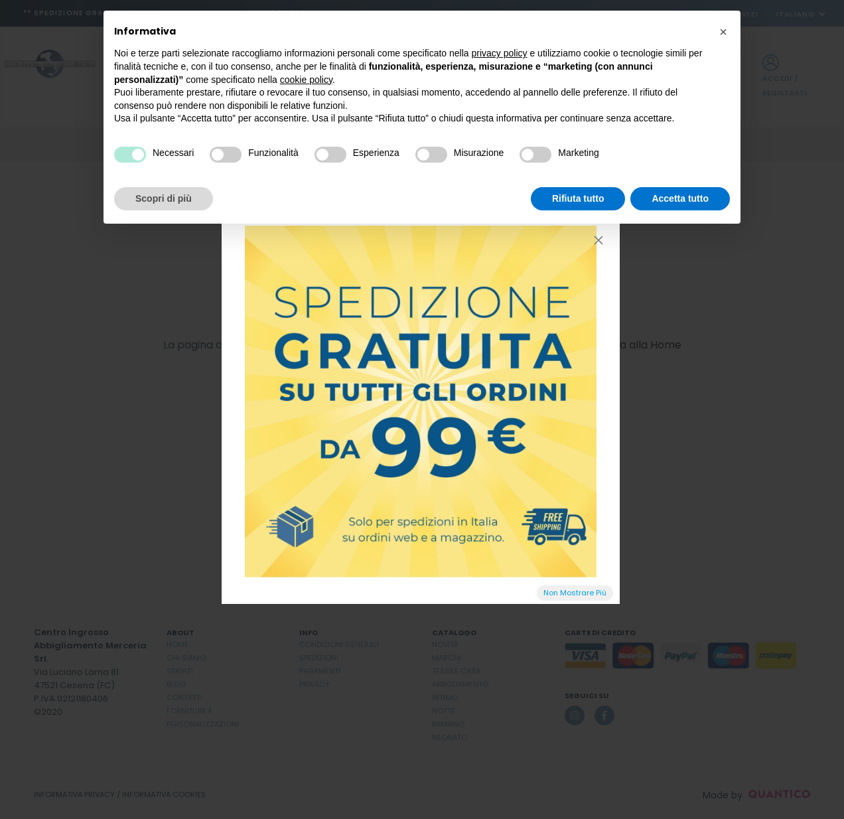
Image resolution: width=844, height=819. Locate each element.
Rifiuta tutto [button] (578, 198)
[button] (723, 31)
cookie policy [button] (306, 79)
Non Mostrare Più (574, 592)
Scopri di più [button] (163, 198)
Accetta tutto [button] (680, 198)
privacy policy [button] (500, 53)
